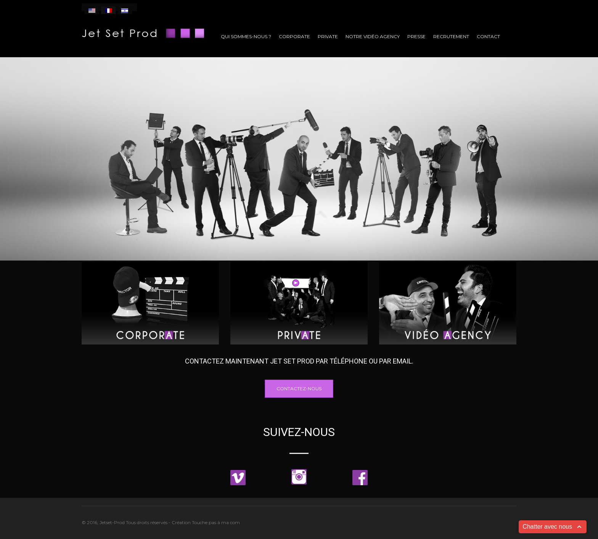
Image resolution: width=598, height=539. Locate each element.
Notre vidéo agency (373, 36)
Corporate (294, 36)
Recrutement (451, 36)
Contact (488, 36)
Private (328, 36)
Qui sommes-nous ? (246, 36)
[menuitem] (92, 10)
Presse (416, 36)
